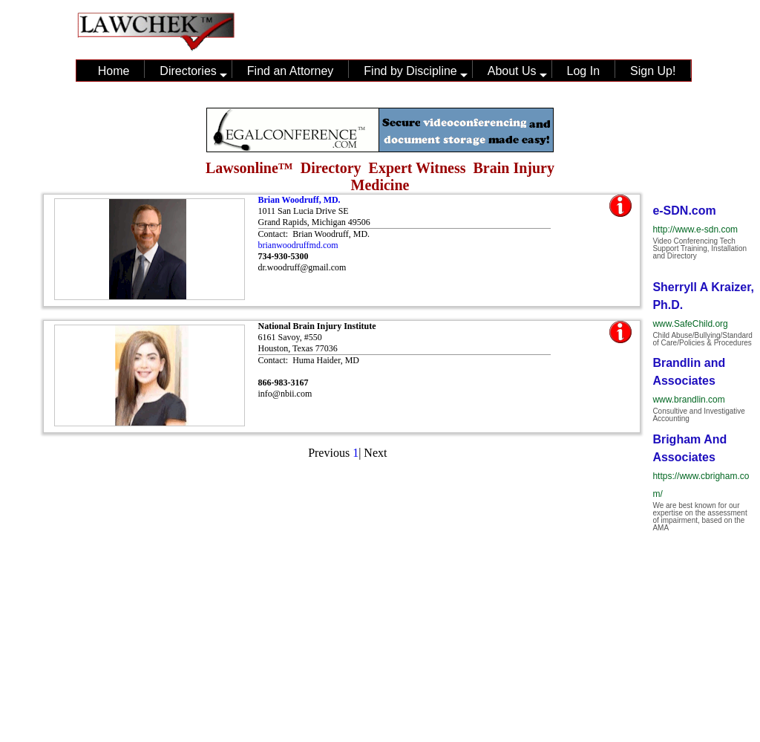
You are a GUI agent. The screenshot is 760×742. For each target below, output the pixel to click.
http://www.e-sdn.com (695, 229)
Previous (329, 452)
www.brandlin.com (688, 399)
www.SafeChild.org (689, 324)
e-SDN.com (683, 210)
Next (375, 452)
